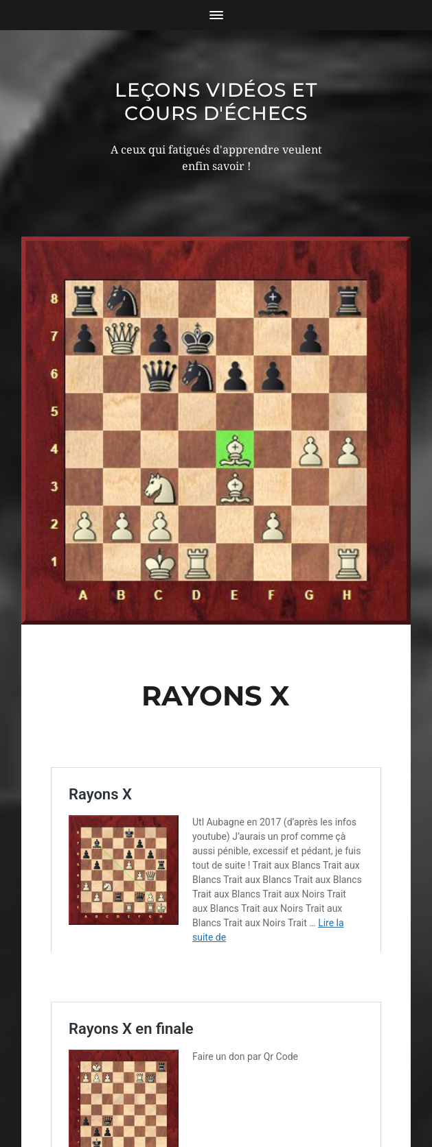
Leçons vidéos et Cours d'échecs (216, 101)
